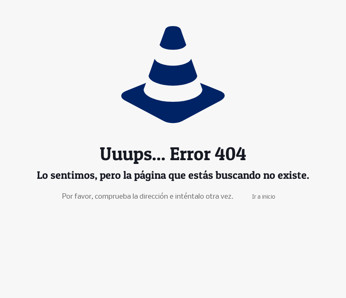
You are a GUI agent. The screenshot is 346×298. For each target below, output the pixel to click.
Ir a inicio (263, 197)
